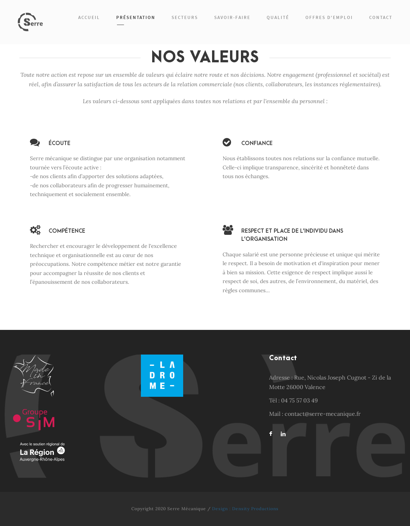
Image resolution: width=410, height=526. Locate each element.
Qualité (278, 17)
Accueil (89, 17)
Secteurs (185, 17)
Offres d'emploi (329, 17)
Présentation (135, 17)
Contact (380, 17)
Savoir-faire (232, 17)
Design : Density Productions (245, 508)
